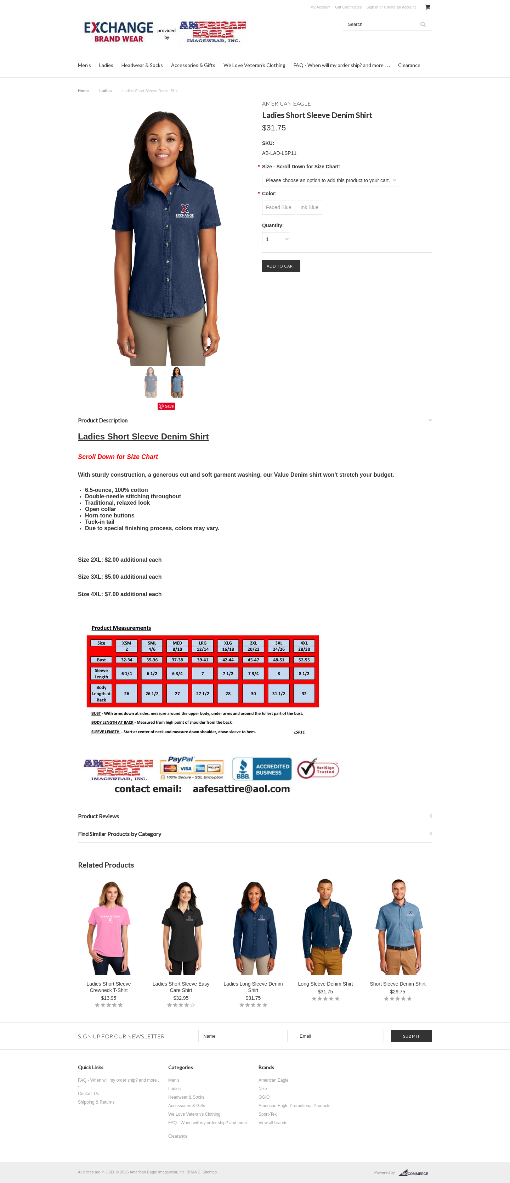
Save (169, 406)
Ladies (106, 65)
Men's (84, 65)
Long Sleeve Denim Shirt (325, 984)
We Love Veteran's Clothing (254, 65)
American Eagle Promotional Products (294, 1105)
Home (83, 91)
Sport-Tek (268, 1114)
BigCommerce (415, 1173)
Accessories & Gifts (193, 65)
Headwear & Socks (142, 65)
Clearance (409, 65)
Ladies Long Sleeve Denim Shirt (253, 987)
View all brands (273, 1122)
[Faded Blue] (278, 208)
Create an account (400, 7)
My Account (320, 7)
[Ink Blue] (310, 208)
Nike (263, 1088)
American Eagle (274, 1080)
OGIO (264, 1097)
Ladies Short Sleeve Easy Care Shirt (181, 987)
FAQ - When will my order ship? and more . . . (342, 65)
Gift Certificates (348, 7)
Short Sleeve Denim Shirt (397, 984)
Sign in (372, 7)
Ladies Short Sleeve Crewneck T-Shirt (108, 987)
